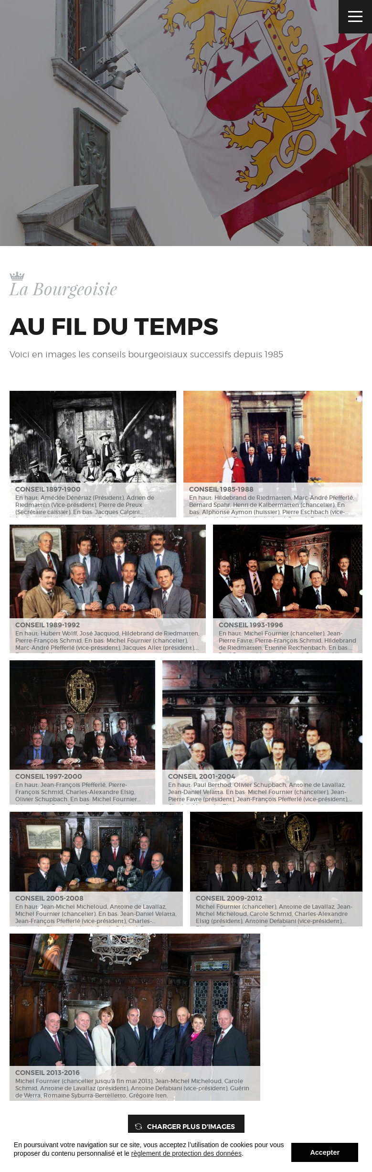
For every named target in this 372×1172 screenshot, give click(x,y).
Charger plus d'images (191, 1126)
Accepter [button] (325, 1152)
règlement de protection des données (186, 1153)
